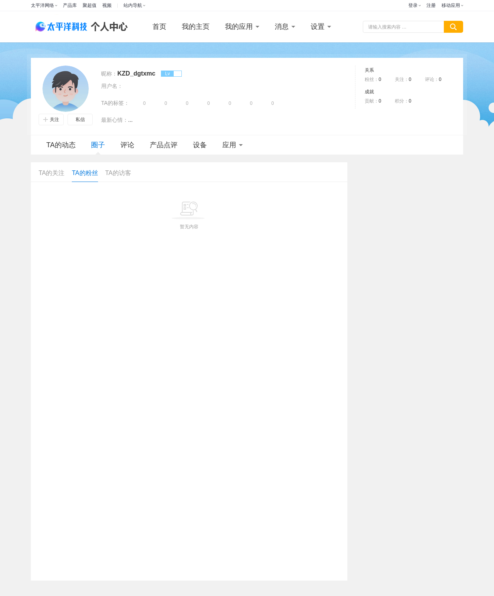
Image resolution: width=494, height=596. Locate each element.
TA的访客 (118, 173)
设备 (200, 145)
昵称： (109, 74)
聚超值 (89, 5)
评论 (127, 145)
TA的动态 (61, 145)
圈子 (98, 148)
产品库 (70, 5)
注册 (431, 5)
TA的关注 (51, 173)
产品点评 (164, 145)
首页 (159, 26)
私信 (80, 119)
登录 (413, 5)
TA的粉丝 (85, 173)
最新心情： (114, 120)
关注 (51, 119)
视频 (107, 5)
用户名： (112, 86)
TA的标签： (115, 103)
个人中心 (107, 26)
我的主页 (196, 26)
